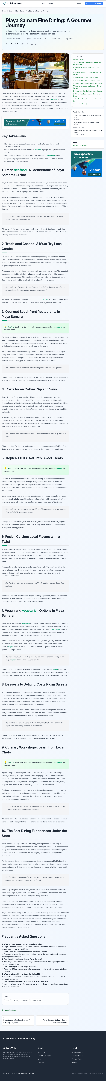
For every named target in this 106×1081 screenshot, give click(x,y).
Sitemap (75, 1062)
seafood (53, 99)
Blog (43, 3)
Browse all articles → (10, 1010)
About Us (41, 1052)
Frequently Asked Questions (82, 104)
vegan (10, 647)
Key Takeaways (78, 59)
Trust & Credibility (44, 1056)
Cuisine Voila (13, 3)
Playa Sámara (36, 1000)
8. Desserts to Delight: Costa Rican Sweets (87, 91)
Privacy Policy (77, 1052)
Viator (59, 327)
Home (4, 11)
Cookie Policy (77, 1059)
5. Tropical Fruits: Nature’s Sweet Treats (86, 80)
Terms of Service (78, 1056)
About (50, 3)
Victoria (45, 300)
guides (15, 1000)
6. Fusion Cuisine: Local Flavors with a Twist (87, 83)
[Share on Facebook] (27, 44)
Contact (41, 1062)
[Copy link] (36, 44)
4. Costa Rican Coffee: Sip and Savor (85, 77)
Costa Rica (24, 1000)
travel (7, 1000)
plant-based (56, 629)
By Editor (69, 39)
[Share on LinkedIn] (32, 44)
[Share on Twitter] (22, 44)
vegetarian (50, 155)
